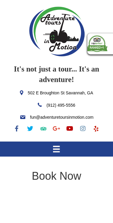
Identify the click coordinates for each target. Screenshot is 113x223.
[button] (16, 128)
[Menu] (56, 149)
